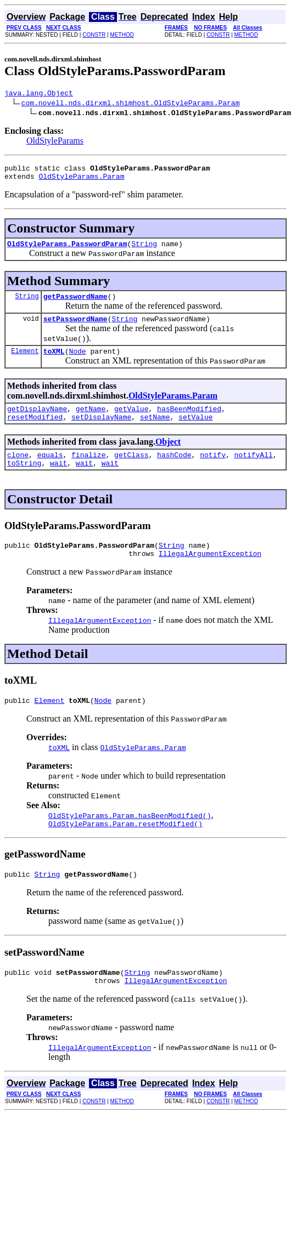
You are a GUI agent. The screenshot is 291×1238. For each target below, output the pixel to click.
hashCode (174, 471)
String (144, 250)
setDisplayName (101, 431)
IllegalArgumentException (210, 575)
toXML (54, 362)
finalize (88, 471)
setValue (195, 431)
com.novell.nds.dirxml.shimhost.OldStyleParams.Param (130, 104)
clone (18, 471)
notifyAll (253, 471)
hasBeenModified (189, 422)
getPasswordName (75, 304)
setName (155, 431)
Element (24, 362)
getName (91, 422)
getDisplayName (37, 422)
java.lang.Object (38, 94)
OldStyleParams (54, 142)
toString (24, 481)
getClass (131, 471)
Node (77, 362)
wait (58, 481)
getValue (131, 422)
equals (50, 471)
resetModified (35, 431)
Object (168, 456)
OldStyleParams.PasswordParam (67, 250)
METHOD (122, 35)
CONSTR (93, 35)
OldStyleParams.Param (81, 181)
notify (213, 471)
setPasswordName (75, 328)
